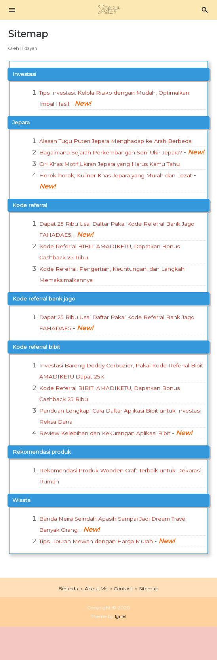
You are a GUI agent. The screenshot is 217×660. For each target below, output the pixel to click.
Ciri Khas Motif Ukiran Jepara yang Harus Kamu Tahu (122, 186)
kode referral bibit (41, 369)
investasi (25, 74)
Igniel (120, 649)
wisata (22, 533)
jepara (22, 122)
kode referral (33, 227)
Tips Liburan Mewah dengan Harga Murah (106, 574)
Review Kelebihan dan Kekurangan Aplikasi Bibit (115, 455)
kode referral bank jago (49, 320)
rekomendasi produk (46, 485)
